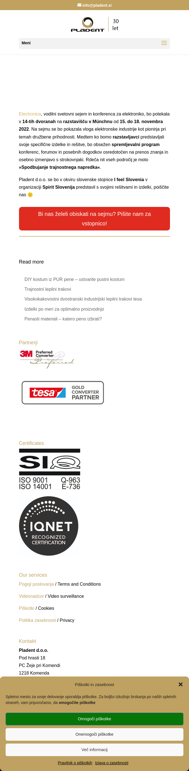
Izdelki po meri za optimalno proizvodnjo (64, 309)
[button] (180, 684)
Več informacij (94, 749)
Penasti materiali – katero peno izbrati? (63, 319)
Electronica (30, 114)
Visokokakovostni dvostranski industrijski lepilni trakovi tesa (83, 299)
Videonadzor (31, 596)
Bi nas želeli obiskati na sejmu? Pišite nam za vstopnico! (94, 219)
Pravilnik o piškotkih (75, 763)
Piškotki (26, 608)
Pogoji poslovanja (36, 584)
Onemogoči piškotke (94, 734)
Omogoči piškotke (94, 718)
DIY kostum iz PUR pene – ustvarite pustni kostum (75, 279)
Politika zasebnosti (38, 620)
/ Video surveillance (64, 596)
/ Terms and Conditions (78, 584)
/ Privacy (65, 620)
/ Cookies (45, 608)
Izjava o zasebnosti (111, 763)
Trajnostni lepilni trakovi (48, 289)
